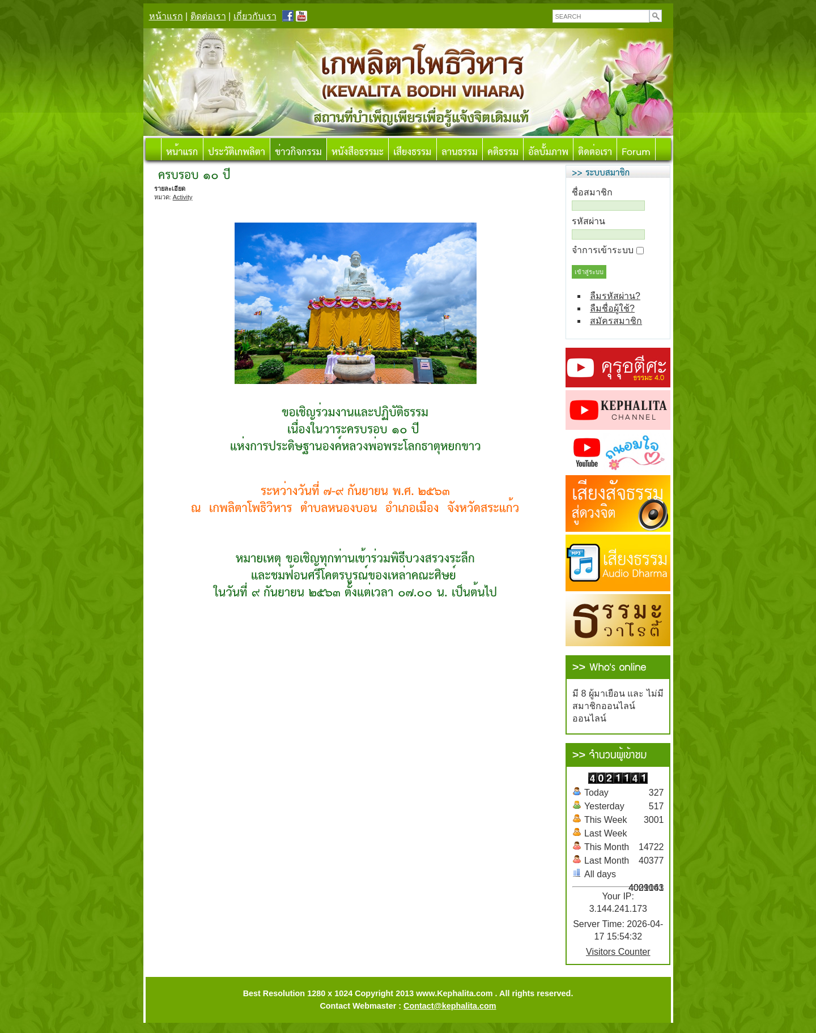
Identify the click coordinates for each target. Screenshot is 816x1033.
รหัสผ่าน (588, 221)
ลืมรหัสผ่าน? (615, 296)
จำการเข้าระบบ (603, 250)
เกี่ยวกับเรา (255, 16)
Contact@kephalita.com (449, 1005)
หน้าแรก (166, 16)
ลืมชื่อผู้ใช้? (612, 308)
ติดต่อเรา (208, 16)
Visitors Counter (618, 952)
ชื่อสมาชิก (592, 192)
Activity (183, 197)
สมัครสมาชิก (616, 321)
